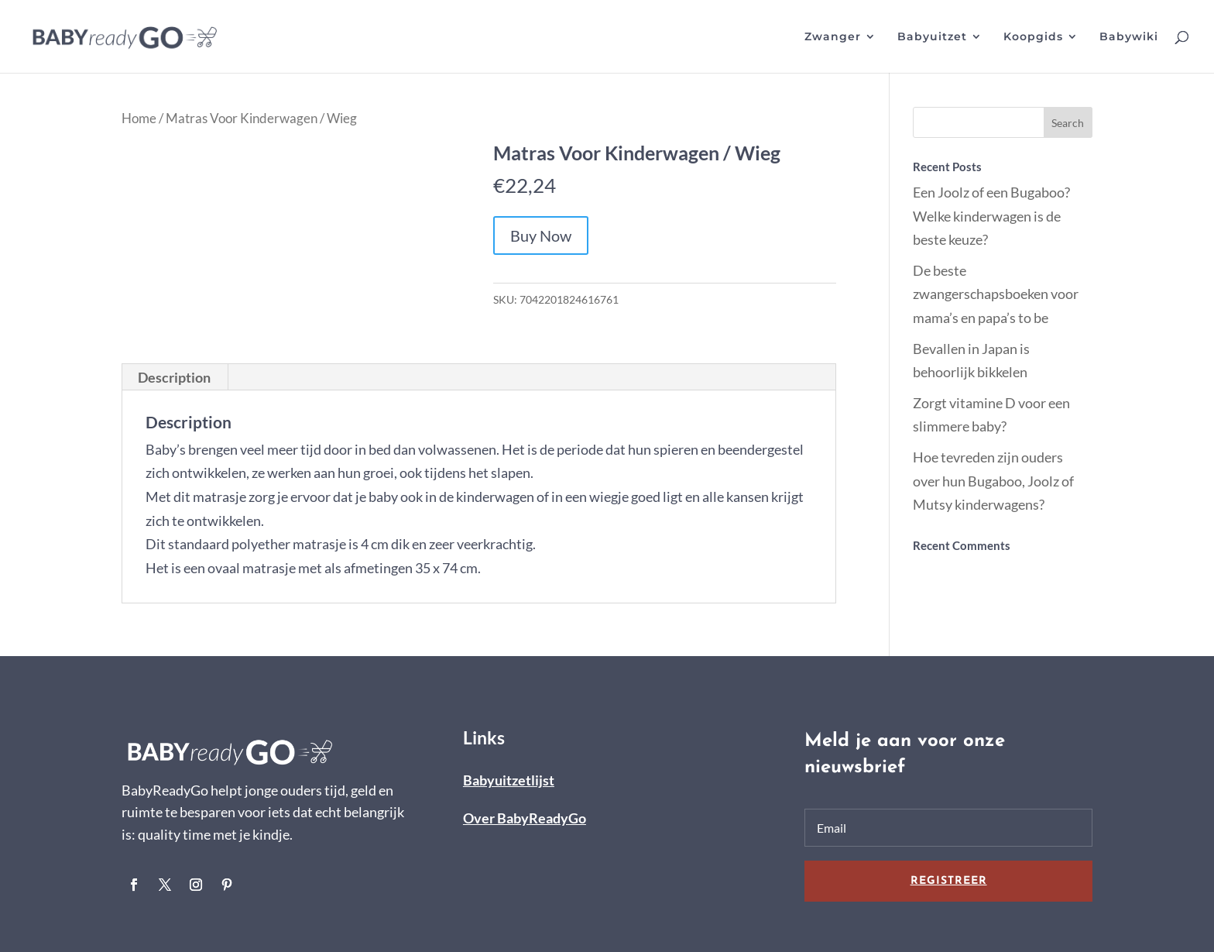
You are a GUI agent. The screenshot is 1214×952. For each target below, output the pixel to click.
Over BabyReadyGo (524, 818)
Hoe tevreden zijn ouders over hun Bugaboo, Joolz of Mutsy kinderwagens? (993, 481)
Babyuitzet (932, 37)
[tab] (174, 377)
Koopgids (1033, 37)
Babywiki (1128, 37)
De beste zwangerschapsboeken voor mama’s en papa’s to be (996, 294)
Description (174, 377)
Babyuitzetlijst (508, 780)
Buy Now (540, 235)
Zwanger (832, 37)
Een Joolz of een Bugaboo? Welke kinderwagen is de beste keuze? (991, 216)
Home (139, 118)
